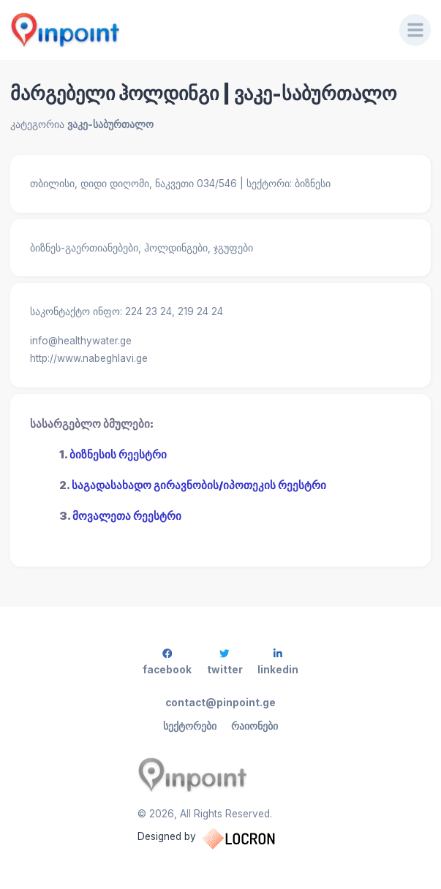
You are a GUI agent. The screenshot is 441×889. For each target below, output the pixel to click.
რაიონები (254, 726)
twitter (225, 662)
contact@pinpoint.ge (220, 702)
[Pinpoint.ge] (195, 30)
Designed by (220, 839)
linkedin (277, 662)
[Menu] (415, 30)
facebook (167, 662)
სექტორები (189, 726)
